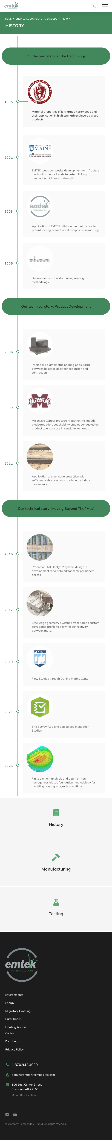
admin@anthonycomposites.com (33, 1074)
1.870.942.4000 (25, 1064)
